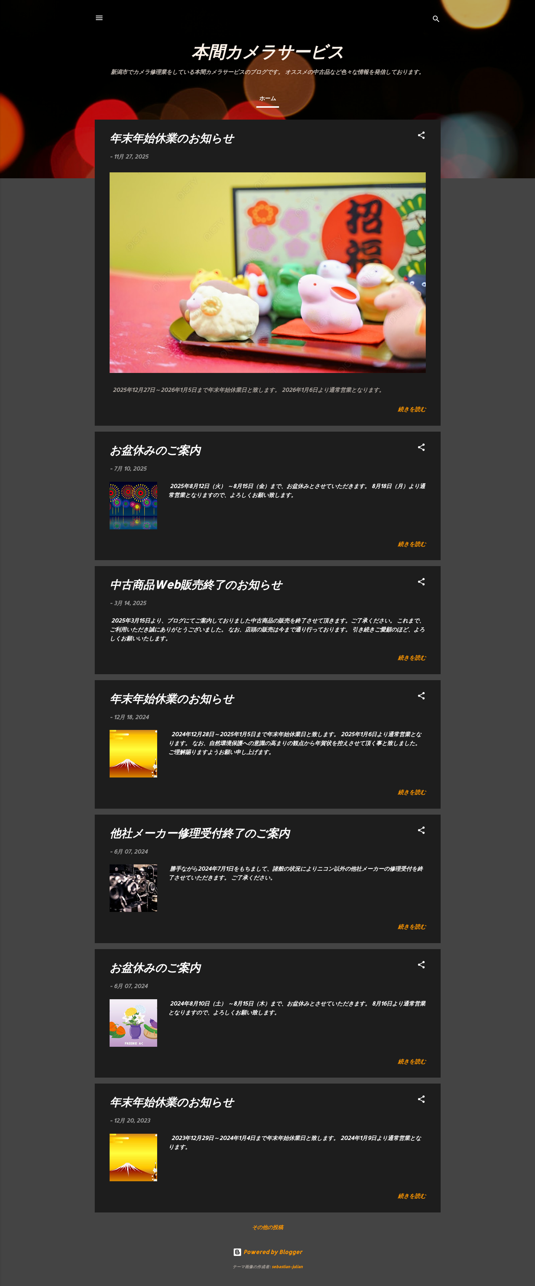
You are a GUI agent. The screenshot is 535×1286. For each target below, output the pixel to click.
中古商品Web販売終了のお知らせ (196, 584)
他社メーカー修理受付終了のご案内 (199, 833)
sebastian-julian (287, 1266)
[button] (421, 136)
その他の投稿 (267, 1227)
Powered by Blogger (267, 1252)
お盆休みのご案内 (155, 450)
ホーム (267, 98)
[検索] (436, 20)
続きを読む (412, 409)
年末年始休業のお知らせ (172, 138)
